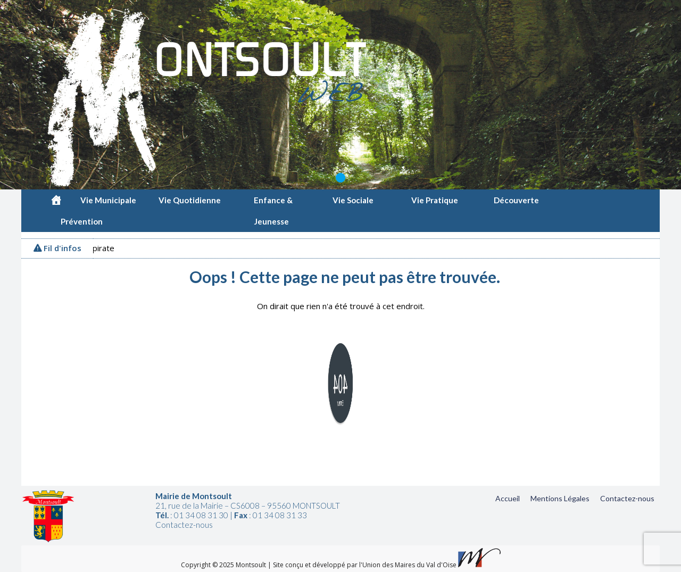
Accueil (507, 498)
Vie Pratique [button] (436, 200)
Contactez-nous (627, 498)
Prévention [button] (83, 221)
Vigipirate (99, 248)
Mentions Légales (559, 498)
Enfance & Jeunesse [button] (273, 203)
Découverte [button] (518, 200)
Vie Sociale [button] (355, 200)
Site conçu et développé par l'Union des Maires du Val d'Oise (364, 564)
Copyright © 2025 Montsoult (224, 564)
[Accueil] (56, 200)
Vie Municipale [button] (109, 200)
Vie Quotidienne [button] (191, 200)
